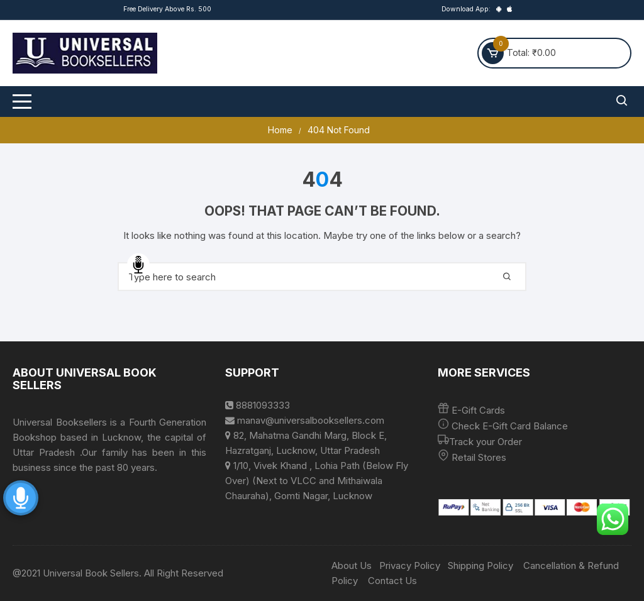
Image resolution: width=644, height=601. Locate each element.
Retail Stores (479, 457)
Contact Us (392, 581)
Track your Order (485, 442)
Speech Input (138, 265)
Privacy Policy (409, 565)
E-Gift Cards (478, 410)
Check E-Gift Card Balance (508, 426)
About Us (351, 565)
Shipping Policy (480, 565)
